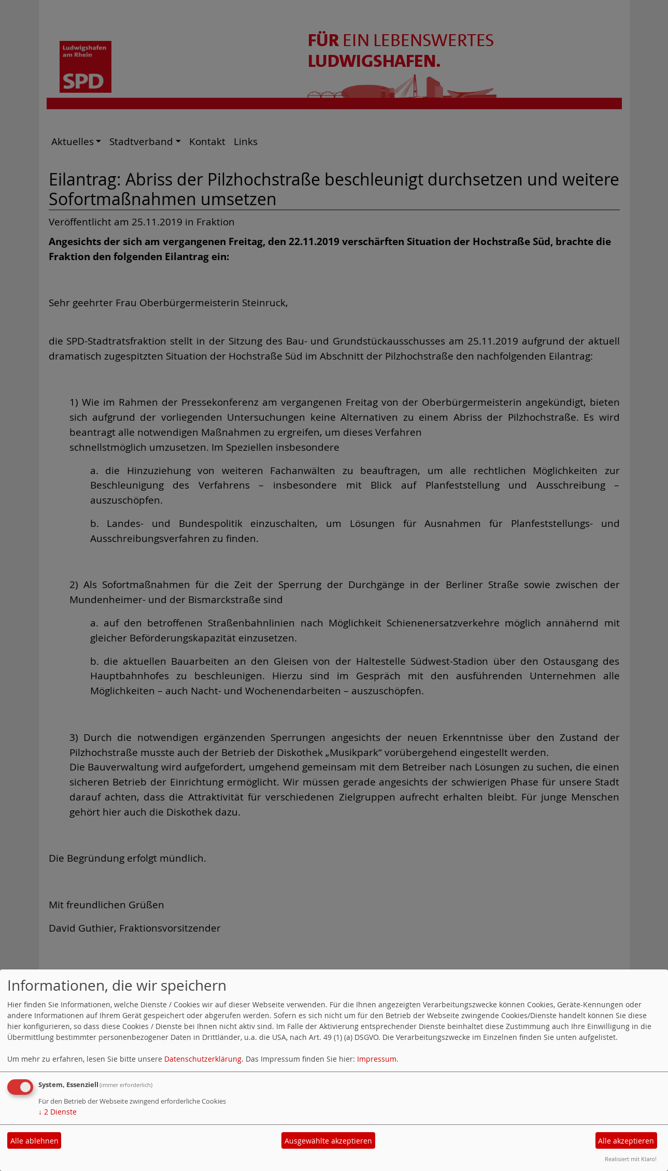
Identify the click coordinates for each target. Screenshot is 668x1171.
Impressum (376, 1059)
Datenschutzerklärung (202, 1059)
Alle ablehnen (34, 1141)
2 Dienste (57, 1112)
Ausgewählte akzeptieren (328, 1141)
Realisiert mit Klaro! (631, 1159)
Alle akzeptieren (626, 1141)
